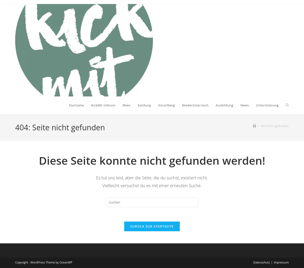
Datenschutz (261, 262)
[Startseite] (254, 126)
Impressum (281, 262)
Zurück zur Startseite (152, 226)
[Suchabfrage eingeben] (152, 202)
